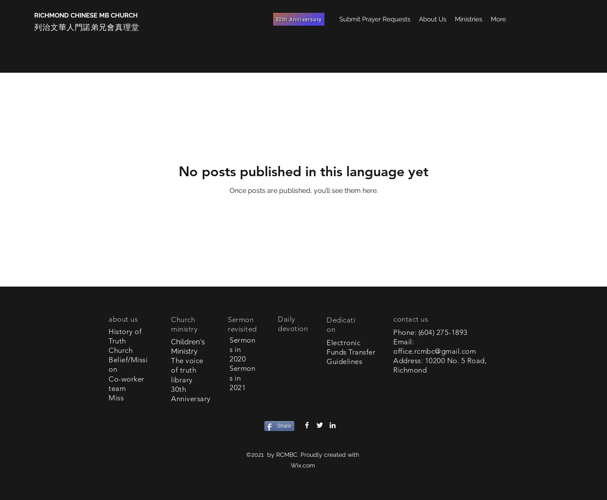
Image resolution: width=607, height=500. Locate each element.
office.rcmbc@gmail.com (434, 351)
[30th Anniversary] (298, 19)
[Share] (279, 426)
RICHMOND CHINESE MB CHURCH (86, 15)
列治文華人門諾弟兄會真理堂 (86, 27)
